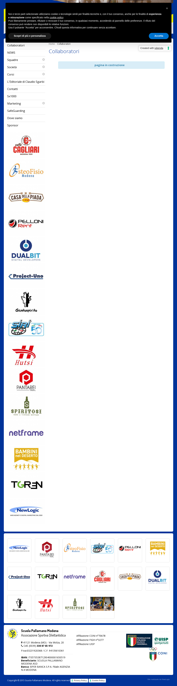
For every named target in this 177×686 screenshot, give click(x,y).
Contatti (12, 89)
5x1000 (11, 96)
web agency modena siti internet (158, 679)
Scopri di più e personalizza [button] (30, 35)
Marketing (26, 104)
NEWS (11, 53)
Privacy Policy (80, 680)
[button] (167, 8)
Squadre (26, 60)
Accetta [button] (158, 35)
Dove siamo (14, 118)
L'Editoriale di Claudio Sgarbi (25, 82)
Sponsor (12, 125)
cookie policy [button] (56, 17)
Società (26, 67)
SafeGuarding (16, 111)
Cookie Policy (98, 680)
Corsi (26, 75)
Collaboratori (16, 45)
